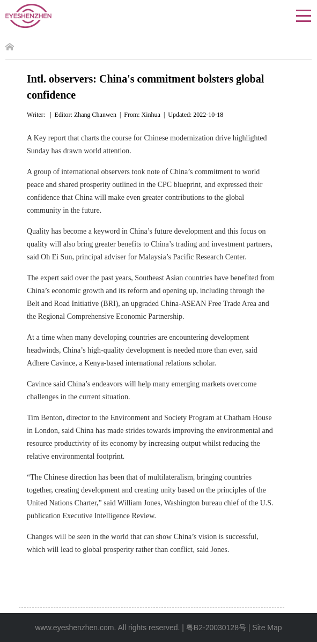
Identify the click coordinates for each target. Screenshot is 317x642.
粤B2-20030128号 (216, 627)
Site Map (267, 627)
